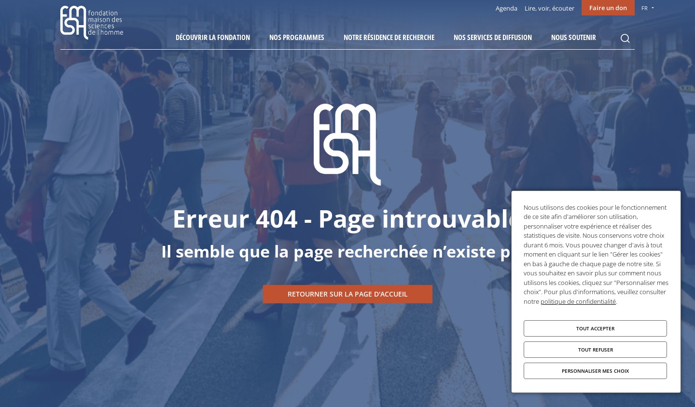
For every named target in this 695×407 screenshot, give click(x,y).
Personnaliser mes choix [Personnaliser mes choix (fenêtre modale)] (595, 370)
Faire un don (608, 7)
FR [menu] (644, 8)
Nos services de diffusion (493, 37)
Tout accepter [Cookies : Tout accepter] (595, 328)
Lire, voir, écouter (549, 8)
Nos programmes (296, 37)
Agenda (506, 8)
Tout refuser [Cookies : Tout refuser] (595, 349)
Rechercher (625, 38)
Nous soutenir (573, 37)
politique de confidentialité (578, 301)
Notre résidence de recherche (389, 37)
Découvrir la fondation (213, 37)
